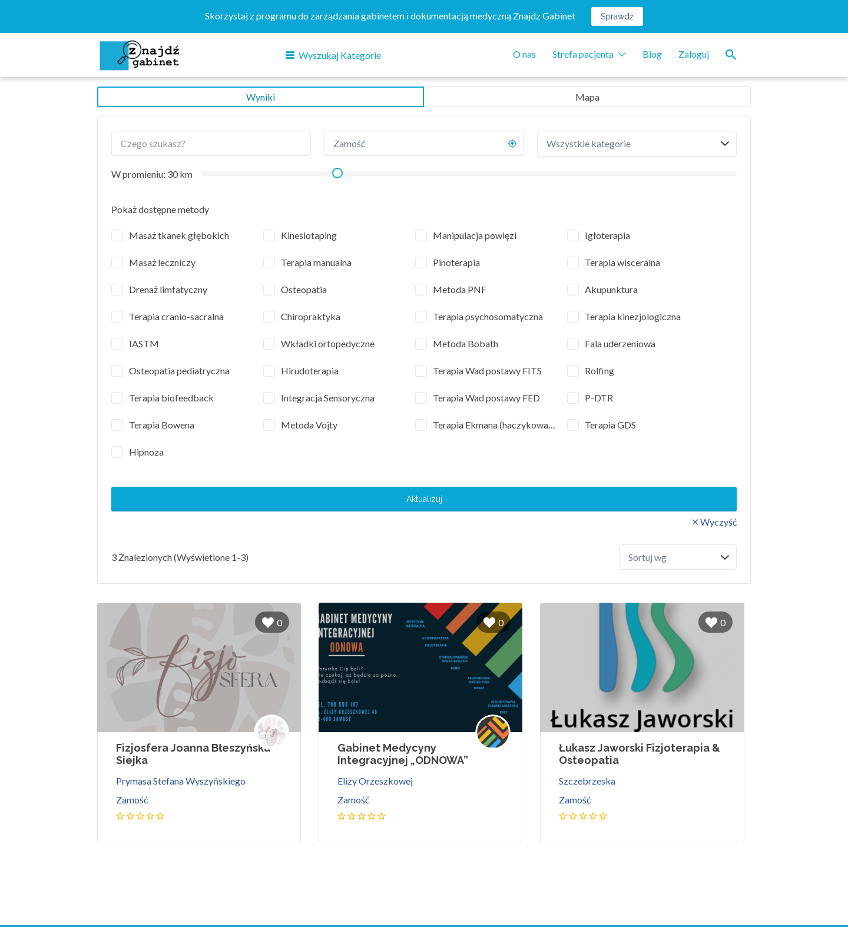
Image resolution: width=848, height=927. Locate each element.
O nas (524, 53)
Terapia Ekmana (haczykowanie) (496, 424)
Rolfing (599, 370)
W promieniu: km (152, 174)
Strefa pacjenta (583, 53)
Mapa (587, 96)
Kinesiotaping (309, 235)
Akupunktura (611, 289)
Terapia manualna (316, 262)
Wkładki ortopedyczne (328, 343)
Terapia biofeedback (171, 397)
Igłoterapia (607, 235)
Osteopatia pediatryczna (179, 370)
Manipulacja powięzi (474, 235)
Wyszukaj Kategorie (340, 55)
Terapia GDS (610, 424)
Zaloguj (693, 53)
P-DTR (599, 397)
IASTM (144, 343)
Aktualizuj (424, 499)
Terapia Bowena (161, 424)
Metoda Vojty (309, 424)
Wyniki (260, 96)
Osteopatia (304, 289)
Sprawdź (617, 16)
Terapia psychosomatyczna (488, 316)
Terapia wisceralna (622, 262)
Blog (652, 53)
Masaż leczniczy (162, 262)
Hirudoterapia (310, 370)
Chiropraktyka (310, 316)
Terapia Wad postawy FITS (487, 370)
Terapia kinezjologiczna (633, 316)
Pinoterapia (456, 262)
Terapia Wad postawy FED (486, 397)
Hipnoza (146, 451)
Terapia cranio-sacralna (176, 316)
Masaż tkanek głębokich (179, 235)
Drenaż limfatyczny (168, 289)
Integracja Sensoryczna (328, 397)
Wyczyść (718, 521)
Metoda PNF (459, 289)
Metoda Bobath (465, 343)
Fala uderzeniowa (620, 343)
